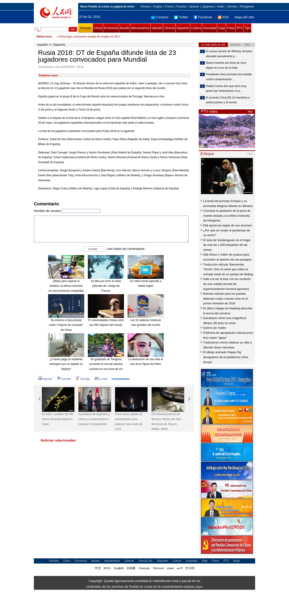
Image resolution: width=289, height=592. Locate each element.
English (157, 6)
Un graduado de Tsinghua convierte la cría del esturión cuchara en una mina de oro (106, 364)
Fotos (231, 28)
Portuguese (247, 6)
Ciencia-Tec (145, 560)
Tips (248, 28)
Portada (85, 28)
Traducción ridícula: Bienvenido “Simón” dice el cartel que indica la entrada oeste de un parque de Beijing (228, 269)
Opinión (156, 28)
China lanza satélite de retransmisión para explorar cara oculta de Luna (128, 421)
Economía (111, 28)
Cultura (196, 28)
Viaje (221, 28)
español (42, 44)
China (98, 28)
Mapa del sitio (244, 17)
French (169, 6)
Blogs (236, 560)
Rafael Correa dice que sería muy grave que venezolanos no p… (226, 89)
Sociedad (209, 28)
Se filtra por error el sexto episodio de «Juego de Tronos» (106, 286)
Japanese (208, 6)
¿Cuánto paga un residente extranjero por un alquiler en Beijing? (66, 364)
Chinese (145, 6)
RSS (223, 17)
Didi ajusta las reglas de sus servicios (227, 225)
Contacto (159, 17)
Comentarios (120, 379)
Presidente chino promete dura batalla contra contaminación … (229, 77)
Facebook (203, 17)
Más (250, 111)
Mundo (125, 28)
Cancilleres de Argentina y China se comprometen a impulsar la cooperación (94, 419)
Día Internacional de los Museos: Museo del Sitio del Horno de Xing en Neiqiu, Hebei (166, 421)
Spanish (194, 6)
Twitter (181, 17)
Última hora (43, 36)
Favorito (64, 379)
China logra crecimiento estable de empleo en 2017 (89, 39)
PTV (240, 28)
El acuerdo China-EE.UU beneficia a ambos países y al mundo (228, 100)
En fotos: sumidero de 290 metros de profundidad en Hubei (57, 419)
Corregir (83, 379)
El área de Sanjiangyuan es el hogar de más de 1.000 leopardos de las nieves (227, 244)
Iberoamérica (140, 28)
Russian (181, 6)
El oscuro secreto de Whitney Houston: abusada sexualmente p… (229, 54)
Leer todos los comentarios (125, 249)
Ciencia (169, 28)
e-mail (101, 379)
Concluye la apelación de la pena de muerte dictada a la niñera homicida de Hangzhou (227, 215)
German (232, 6)
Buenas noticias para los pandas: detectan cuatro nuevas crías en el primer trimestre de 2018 (225, 298)
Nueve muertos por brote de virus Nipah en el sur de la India (226, 65)
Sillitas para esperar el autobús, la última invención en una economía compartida (66, 286)
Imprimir (45, 379)
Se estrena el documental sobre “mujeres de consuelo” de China (66, 325)
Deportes (183, 28)
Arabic (220, 6)
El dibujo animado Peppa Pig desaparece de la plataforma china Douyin (225, 357)
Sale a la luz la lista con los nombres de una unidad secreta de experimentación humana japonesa (227, 283)
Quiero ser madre (214, 327)
